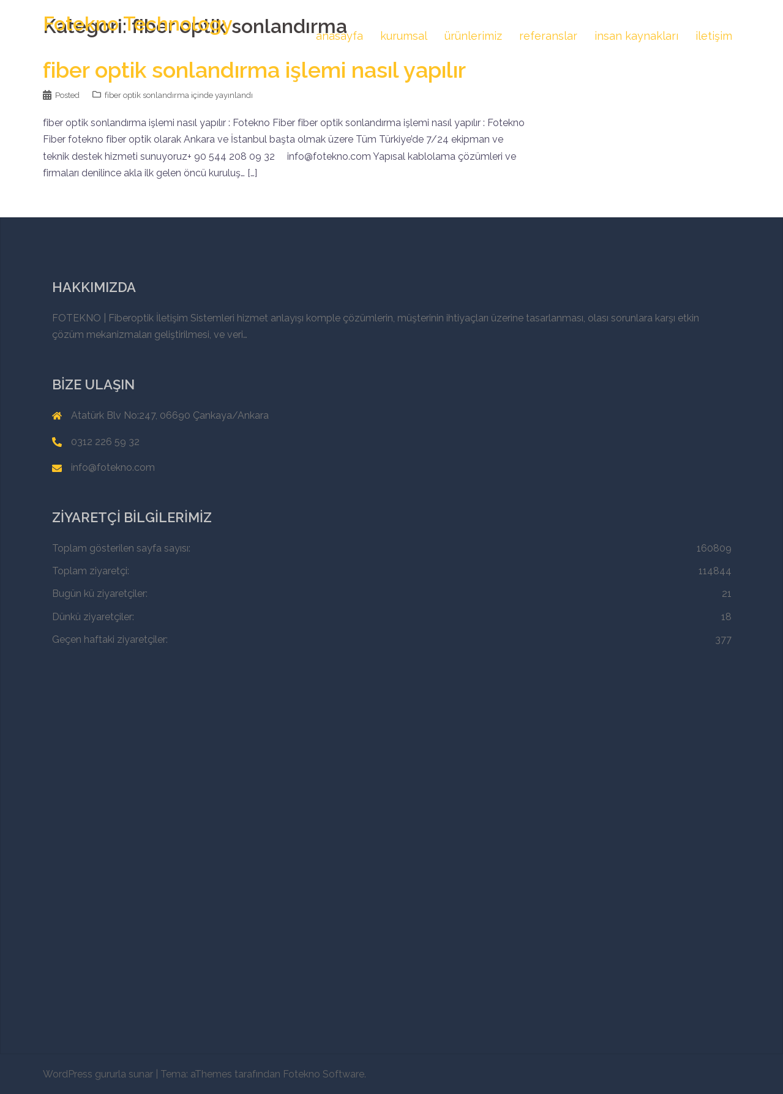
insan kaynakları (636, 35)
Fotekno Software (323, 1074)
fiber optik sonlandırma (147, 95)
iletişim (713, 35)
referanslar (548, 35)
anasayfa (339, 35)
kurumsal (403, 35)
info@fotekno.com (113, 467)
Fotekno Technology (138, 23)
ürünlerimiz (473, 35)
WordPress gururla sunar (98, 1074)
